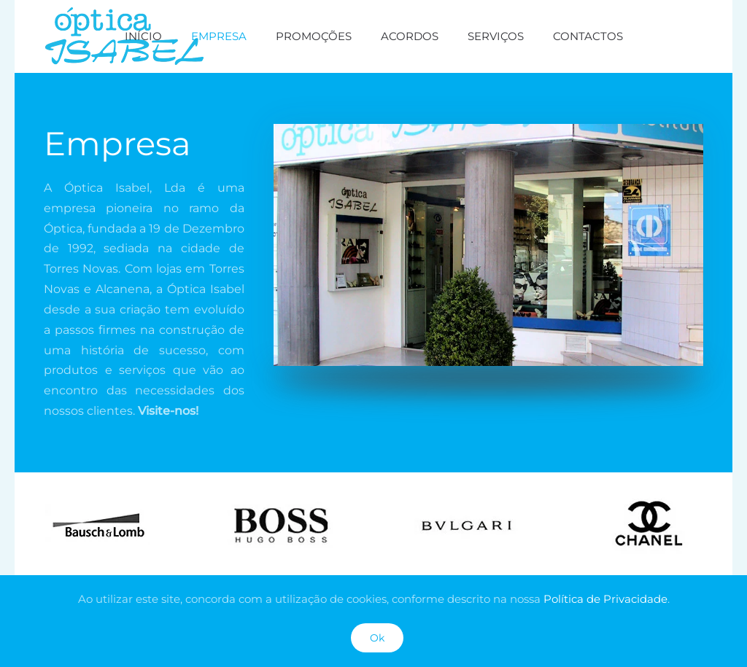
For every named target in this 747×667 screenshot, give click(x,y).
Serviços (496, 36)
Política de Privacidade (605, 599)
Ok (377, 637)
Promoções (314, 36)
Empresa (219, 36)
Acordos (409, 36)
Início (143, 36)
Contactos (588, 36)
